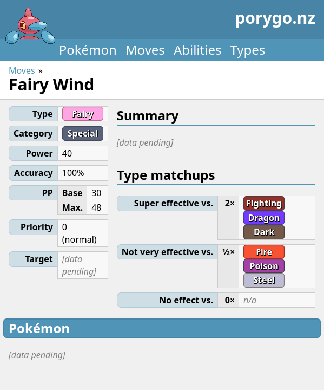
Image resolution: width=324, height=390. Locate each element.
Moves (145, 49)
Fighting (264, 203)
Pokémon (88, 49)
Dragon (264, 218)
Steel (264, 280)
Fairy (82, 114)
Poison (264, 266)
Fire (264, 252)
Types (247, 49)
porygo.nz (159, 21)
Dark (264, 232)
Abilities (198, 49)
